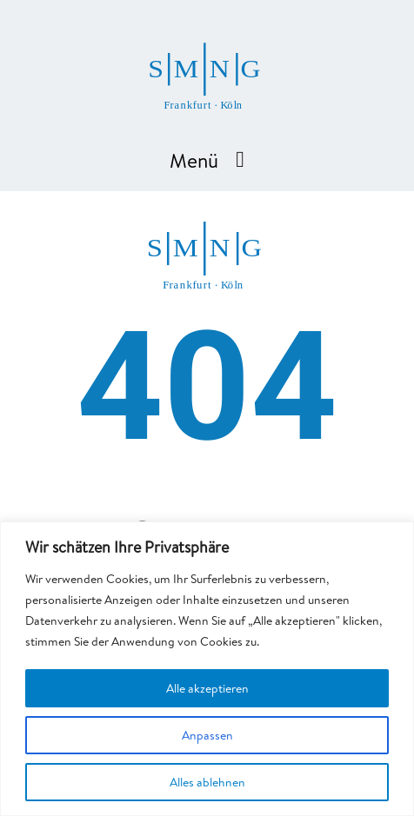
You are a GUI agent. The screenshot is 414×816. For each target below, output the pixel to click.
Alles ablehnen (207, 782)
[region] (207, 668)
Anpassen (207, 735)
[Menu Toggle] (240, 160)
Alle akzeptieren (207, 688)
